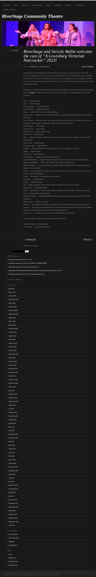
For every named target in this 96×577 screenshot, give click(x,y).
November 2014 (13, 489)
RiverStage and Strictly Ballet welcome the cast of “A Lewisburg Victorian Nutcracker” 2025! (35, 270)
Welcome (6, 5)
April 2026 (11, 288)
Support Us (79, 5)
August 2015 (12, 474)
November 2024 (13, 310)
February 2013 (13, 514)
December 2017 (13, 434)
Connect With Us (9, 9)
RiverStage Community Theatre (32, 16)
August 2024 (12, 317)
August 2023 (12, 336)
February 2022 (13, 361)
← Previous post (30, 239)
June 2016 (12, 452)
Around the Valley (14, 538)
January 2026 (12, 296)
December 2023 (13, 328)
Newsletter (12, 541)
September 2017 (13, 438)
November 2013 (13, 503)
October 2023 (12, 332)
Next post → (88, 239)
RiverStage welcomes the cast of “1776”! (20, 259)
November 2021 (13, 368)
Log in (10, 554)
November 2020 (13, 383)
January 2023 (12, 347)
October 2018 (12, 419)
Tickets (48, 5)
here (32, 92)
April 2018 (11, 430)
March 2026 (12, 292)
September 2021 (13, 372)
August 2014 (12, 492)
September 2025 (13, 299)
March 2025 (12, 303)
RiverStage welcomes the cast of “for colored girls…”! (24, 267)
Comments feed (13, 561)
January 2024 (12, 325)
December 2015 (13, 467)
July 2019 (11, 408)
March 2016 (12, 459)
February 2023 (13, 343)
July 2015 (11, 478)
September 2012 (13, 521)
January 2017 (12, 448)
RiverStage (34, 66)
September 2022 (13, 354)
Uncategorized (13, 545)
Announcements (45, 66)
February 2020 (13, 394)
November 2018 (13, 416)
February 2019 (13, 412)
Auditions (58, 5)
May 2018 (11, 427)
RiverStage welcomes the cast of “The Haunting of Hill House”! (27, 274)
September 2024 (13, 314)
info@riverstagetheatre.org (28, 574)
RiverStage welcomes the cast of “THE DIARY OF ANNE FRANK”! (28, 263)
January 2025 (12, 307)
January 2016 (12, 463)
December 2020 (13, 379)
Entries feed (12, 558)
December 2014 (13, 485)
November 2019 (13, 398)
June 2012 (12, 525)
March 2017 (12, 445)
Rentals (69, 5)
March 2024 (12, 321)
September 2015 (13, 470)
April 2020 (11, 390)
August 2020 (12, 387)
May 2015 (11, 481)
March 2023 (12, 339)
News (16, 5)
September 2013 (13, 507)
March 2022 (12, 357)
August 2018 (12, 423)
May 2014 (11, 496)
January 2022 (12, 365)
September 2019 (13, 401)
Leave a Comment (87, 66)
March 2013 (12, 510)
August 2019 (12, 405)
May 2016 (11, 456)
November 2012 (13, 518)
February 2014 (13, 499)
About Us (24, 5)
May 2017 (11, 441)
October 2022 (12, 350)
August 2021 (12, 376)
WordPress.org (13, 565)
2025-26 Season (36, 5)
